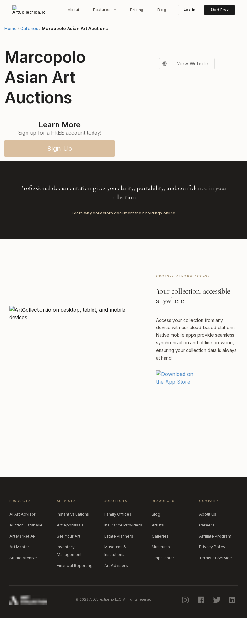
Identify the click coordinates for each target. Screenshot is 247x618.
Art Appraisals (70, 525)
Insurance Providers (123, 525)
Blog (161, 9)
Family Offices (117, 514)
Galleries (29, 28)
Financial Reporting (75, 565)
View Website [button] (183, 63)
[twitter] (217, 600)
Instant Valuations (73, 514)
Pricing (137, 9)
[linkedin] (233, 600)
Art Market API (23, 536)
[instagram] (186, 600)
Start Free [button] (219, 9)
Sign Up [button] (59, 148)
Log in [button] (189, 9)
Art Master (19, 547)
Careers (206, 525)
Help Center (163, 558)
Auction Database (26, 525)
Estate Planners (118, 536)
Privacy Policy (212, 547)
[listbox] (105, 9)
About (73, 9)
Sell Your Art (68, 536)
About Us (207, 514)
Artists (158, 525)
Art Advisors (116, 565)
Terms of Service (215, 558)
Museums (161, 547)
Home (10, 28)
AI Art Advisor (22, 514)
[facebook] (201, 600)
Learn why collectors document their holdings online (124, 213)
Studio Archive (23, 558)
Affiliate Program (215, 536)
